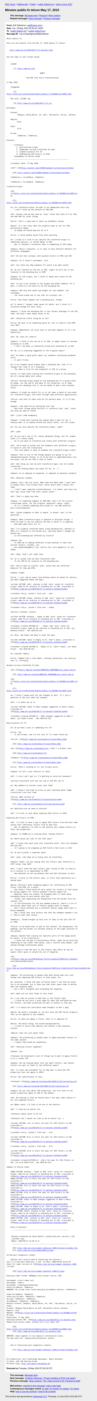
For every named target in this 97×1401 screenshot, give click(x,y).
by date (45, 1389)
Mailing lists (22, 4)
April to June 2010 (64, 4)
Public (33, 4)
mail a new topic (53, 1386)
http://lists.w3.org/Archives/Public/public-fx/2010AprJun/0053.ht (45, 193)
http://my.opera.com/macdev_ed (35, 1364)
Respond (43, 15)
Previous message (51, 18)
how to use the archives (26, 1391)
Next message (35, 18)
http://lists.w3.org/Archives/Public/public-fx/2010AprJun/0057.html (39, 691)
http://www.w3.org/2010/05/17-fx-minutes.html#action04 (40, 642)
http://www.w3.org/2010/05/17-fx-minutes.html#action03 (40, 621)
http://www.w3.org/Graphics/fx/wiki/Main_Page (45, 739)
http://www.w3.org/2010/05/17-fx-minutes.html (31, 50)
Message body (31, 15)
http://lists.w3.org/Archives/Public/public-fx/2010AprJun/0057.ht (45, 681)
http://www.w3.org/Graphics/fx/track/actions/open (38, 799)
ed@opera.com (35, 25)
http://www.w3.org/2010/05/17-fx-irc (34, 103)
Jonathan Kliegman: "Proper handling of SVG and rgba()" (50, 1378)
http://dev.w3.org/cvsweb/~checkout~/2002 (57, 1264)
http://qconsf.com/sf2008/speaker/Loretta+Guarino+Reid (47, 168)
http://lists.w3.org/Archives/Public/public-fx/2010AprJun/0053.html (39, 203)
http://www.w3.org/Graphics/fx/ (34, 748)
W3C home (10, 4)
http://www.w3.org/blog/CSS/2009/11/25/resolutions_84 (51, 1081)
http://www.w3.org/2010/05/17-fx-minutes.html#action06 (40, 1128)
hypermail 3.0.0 (40, 1396)
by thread (54, 1389)
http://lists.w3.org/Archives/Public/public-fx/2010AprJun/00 (47, 1313)
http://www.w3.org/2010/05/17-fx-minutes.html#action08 (40, 1155)
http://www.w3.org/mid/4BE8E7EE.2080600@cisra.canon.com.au (47, 670)
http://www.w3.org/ (26, 69)
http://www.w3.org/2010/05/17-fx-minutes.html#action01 (40, 589)
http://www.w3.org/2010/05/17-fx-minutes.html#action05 (40, 711)
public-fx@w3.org (46, 4)
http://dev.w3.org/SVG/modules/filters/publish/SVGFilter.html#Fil (45, 959)
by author (75, 1389)
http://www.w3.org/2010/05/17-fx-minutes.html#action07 (40, 1142)
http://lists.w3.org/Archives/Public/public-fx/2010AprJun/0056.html (39, 94)
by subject (64, 1389)
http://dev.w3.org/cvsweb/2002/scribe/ (35, 1250)
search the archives (47, 1391)
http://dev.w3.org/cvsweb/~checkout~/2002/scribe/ (41, 1271)
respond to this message (34, 1386)
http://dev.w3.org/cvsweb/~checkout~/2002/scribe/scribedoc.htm (47, 1248)
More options (55, 15)
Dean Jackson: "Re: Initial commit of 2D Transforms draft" (54, 1381)
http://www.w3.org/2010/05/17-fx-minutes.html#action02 (40, 603)
